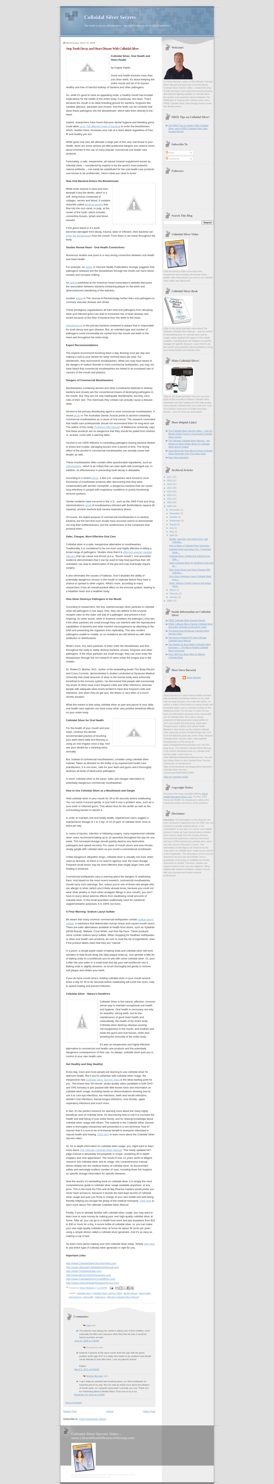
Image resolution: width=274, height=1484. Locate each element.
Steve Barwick (194, 677)
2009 (170, 506)
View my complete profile (176, 777)
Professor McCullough (107, 427)
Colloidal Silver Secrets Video (107, 1293)
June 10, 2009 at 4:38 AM (86, 1341)
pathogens (100, 1297)
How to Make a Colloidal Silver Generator (189, 545)
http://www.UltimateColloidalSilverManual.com (92, 1267)
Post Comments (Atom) (92, 1418)
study (77, 415)
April (172, 535)
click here (149, 1243)
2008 (170, 601)
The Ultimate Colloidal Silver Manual (101, 1150)
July (172, 528)
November (175, 513)
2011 (170, 499)
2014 (170, 488)
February (174, 593)
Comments (172, 158)
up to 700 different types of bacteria (100, 126)
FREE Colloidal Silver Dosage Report (186, 620)
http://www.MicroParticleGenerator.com (88, 1275)
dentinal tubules (94, 204)
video (103, 1079)
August (173, 524)
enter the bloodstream (78, 235)
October (174, 517)
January (174, 597)
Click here (103, 1134)
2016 (170, 480)
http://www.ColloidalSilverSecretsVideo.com (91, 1263)
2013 (170, 491)
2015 (170, 484)
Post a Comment (73, 1402)
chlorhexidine (74, 466)
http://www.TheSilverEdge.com (84, 1271)
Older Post (149, 1411)
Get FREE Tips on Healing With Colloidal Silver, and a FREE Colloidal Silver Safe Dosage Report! (188, 128)
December (175, 510)
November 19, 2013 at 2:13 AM (89, 1394)
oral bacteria (75, 1297)
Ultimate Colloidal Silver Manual (123, 1297)
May (172, 531)
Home (109, 1411)
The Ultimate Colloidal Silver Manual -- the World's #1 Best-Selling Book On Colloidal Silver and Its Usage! (189, 443)
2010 (170, 502)
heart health (145, 1293)
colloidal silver (84, 1293)
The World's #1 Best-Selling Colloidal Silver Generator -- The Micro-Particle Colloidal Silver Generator (189, 647)
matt (88, 1325)
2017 (170, 477)
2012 (170, 495)
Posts (170, 152)
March (173, 590)
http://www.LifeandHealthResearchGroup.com (92, 1282)
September (175, 520)
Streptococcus (74, 325)
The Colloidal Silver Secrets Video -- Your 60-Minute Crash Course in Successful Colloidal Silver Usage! (190, 434)
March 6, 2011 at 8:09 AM (86, 1369)
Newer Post (70, 1411)
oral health (88, 1297)
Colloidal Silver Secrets (110, 17)
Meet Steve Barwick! (178, 457)
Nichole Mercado (94, 1376)
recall (88, 505)
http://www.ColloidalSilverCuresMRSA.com (90, 1278)
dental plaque (130, 1293)
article (89, 267)
